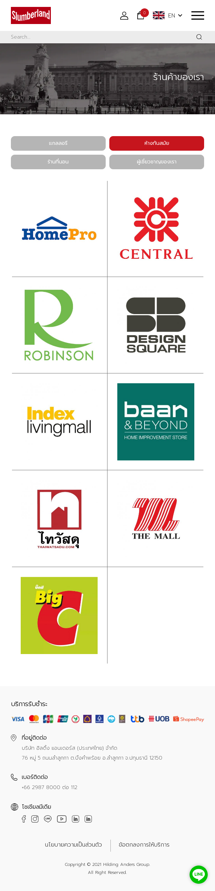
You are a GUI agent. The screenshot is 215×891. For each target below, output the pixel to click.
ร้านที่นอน (58, 162)
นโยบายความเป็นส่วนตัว (73, 844)
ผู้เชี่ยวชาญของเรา (157, 162)
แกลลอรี (58, 143)
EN (164, 15)
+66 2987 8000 (41, 787)
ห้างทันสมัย (157, 143)
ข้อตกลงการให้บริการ (144, 844)
